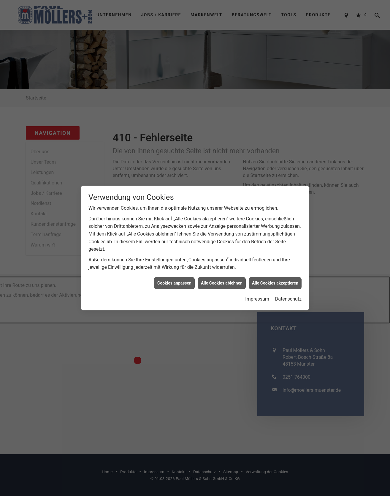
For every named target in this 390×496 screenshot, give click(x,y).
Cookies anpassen (174, 272)
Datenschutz (288, 288)
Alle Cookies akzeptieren (275, 272)
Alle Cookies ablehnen (221, 272)
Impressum (257, 288)
